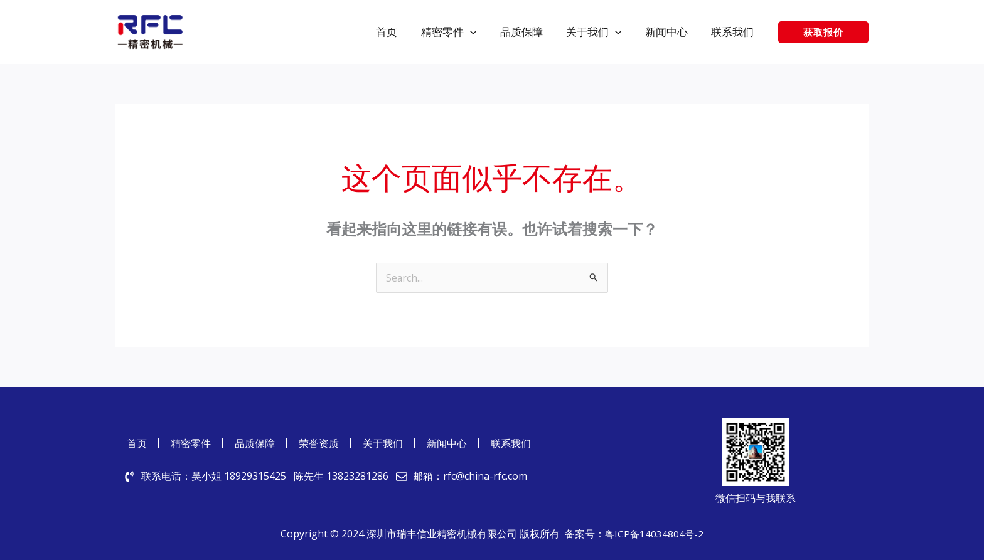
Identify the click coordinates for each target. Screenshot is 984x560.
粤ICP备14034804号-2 (654, 534)
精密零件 (191, 443)
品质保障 (255, 443)
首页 (137, 443)
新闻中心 (447, 443)
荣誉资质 (319, 443)
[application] (480, 31)
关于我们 (383, 443)
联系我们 (511, 443)
